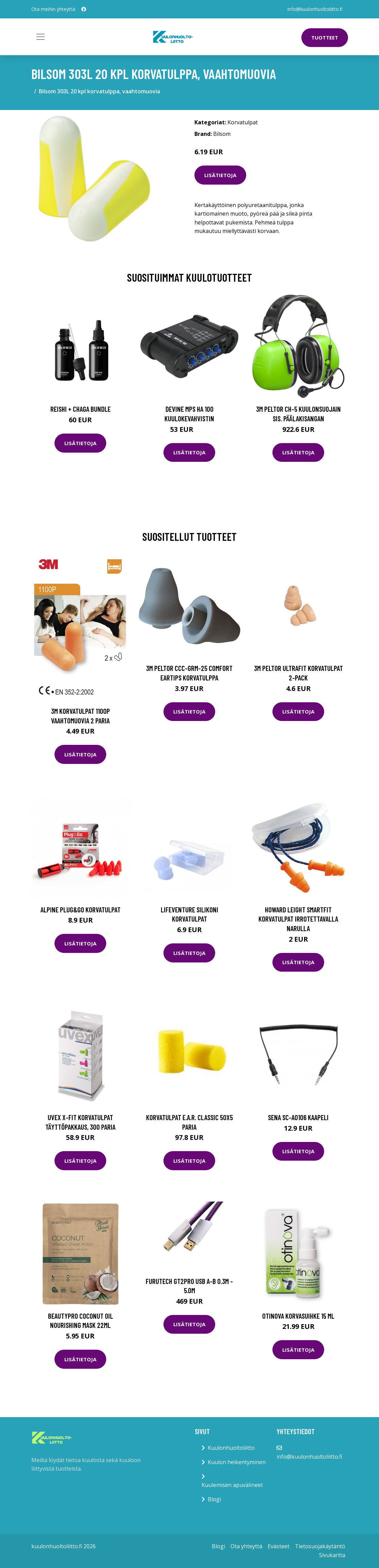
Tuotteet (324, 37)
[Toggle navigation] (40, 36)
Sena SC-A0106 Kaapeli (298, 1117)
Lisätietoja (220, 175)
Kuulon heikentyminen (237, 1462)
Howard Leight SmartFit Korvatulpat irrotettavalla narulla (298, 918)
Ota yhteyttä (246, 1546)
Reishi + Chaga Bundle (80, 409)
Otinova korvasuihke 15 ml (298, 1316)
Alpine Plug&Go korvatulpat (81, 909)
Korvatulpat (242, 122)
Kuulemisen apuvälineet (232, 1485)
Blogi (214, 1499)
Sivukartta (332, 1555)
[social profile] (84, 9)
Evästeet (278, 1546)
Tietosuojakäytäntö (320, 1546)
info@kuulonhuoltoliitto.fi (315, 9)
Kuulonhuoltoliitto (231, 1448)
